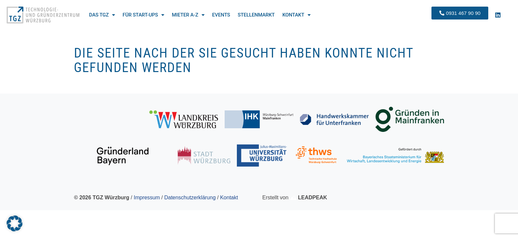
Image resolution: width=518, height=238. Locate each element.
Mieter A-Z (188, 15)
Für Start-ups (143, 15)
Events (221, 15)
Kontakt (296, 15)
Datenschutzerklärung (190, 197)
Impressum (147, 197)
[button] (14, 223)
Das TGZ (102, 15)
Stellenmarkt (256, 15)
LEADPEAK (308, 197)
